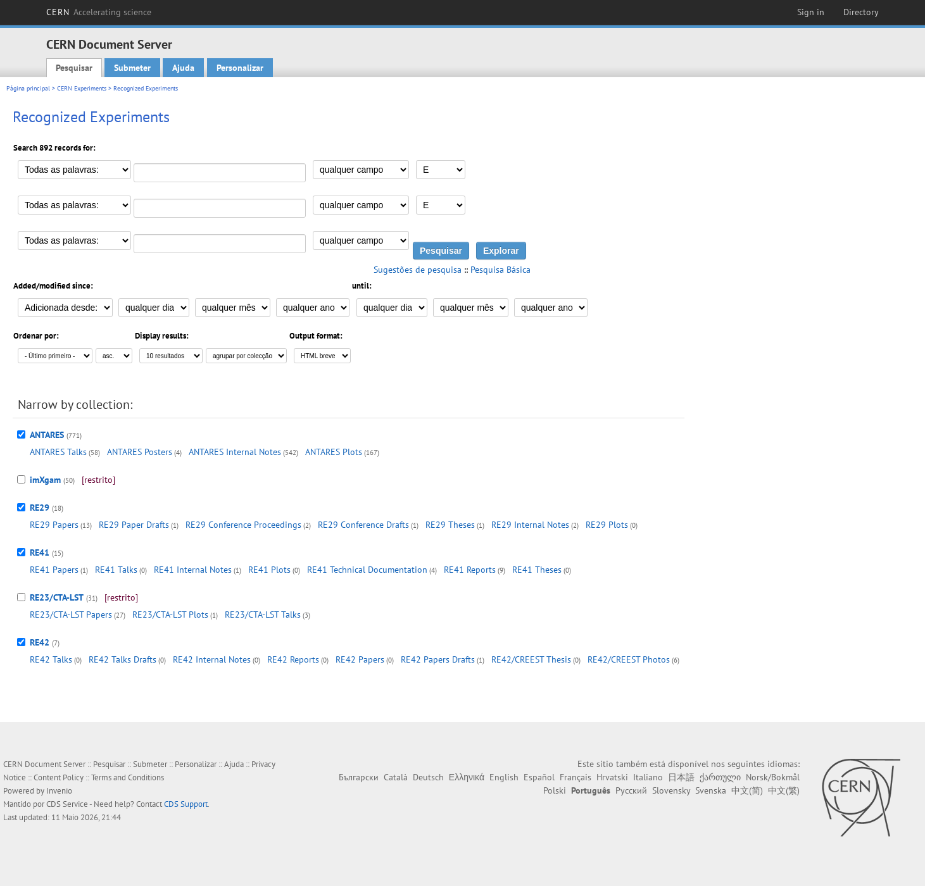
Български (359, 777)
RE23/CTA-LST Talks (263, 614)
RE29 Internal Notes (530, 524)
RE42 (39, 642)
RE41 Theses (537, 569)
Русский (631, 790)
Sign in (810, 12)
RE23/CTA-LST (57, 597)
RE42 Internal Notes (212, 659)
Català (396, 777)
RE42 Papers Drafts (438, 659)
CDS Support (186, 804)
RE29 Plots (607, 524)
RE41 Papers (54, 569)
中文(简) (747, 790)
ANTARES (47, 434)
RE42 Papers (360, 659)
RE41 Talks (116, 569)
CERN (98, 12)
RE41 (39, 552)
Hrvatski (612, 777)
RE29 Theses (450, 524)
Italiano (648, 777)
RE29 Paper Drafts (134, 524)
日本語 (681, 777)
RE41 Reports (470, 569)
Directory (861, 12)
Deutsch (428, 777)
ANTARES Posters (139, 452)
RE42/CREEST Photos (629, 659)
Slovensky (671, 790)
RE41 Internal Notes (193, 569)
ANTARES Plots (333, 452)
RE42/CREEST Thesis (531, 659)
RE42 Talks (51, 659)
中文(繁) (784, 790)
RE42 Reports (293, 659)
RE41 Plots (269, 569)
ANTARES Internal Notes (235, 452)
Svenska (710, 790)
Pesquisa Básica (500, 269)
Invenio (59, 790)
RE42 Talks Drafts (122, 659)
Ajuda (183, 67)
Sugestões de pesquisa (418, 269)
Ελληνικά (466, 777)
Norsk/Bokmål (773, 777)
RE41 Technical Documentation (367, 569)
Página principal (28, 88)
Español (539, 777)
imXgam (45, 479)
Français (575, 777)
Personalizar (240, 67)
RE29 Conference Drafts (363, 524)
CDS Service (67, 804)
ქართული (720, 777)
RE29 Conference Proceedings (243, 524)
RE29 (39, 507)
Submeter (132, 67)
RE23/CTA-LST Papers (71, 614)
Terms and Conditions (127, 777)
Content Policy (59, 777)
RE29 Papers (54, 524)
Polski (554, 790)
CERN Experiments (81, 88)
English (504, 777)
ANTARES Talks (58, 452)
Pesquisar (74, 67)
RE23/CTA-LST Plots (170, 614)
